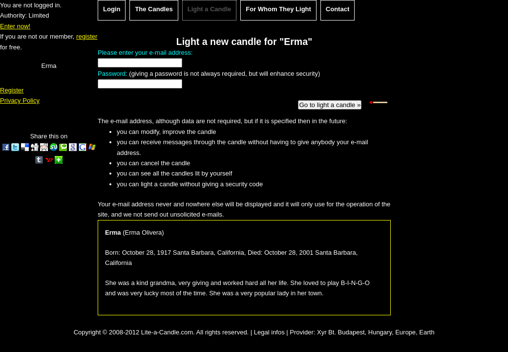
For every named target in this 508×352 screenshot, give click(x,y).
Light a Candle (210, 9)
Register (11, 90)
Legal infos (269, 332)
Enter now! (15, 26)
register (86, 36)
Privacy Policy (20, 100)
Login (111, 9)
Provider (301, 332)
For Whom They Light (278, 9)
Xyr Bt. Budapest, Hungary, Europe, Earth (375, 332)
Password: (112, 73)
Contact (337, 9)
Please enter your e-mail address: (145, 52)
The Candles (153, 9)
